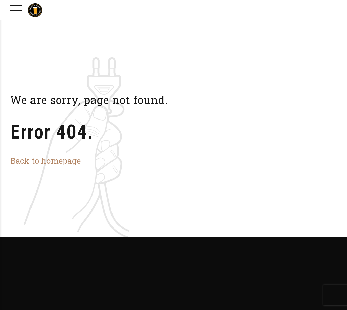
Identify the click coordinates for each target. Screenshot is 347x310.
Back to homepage (45, 160)
